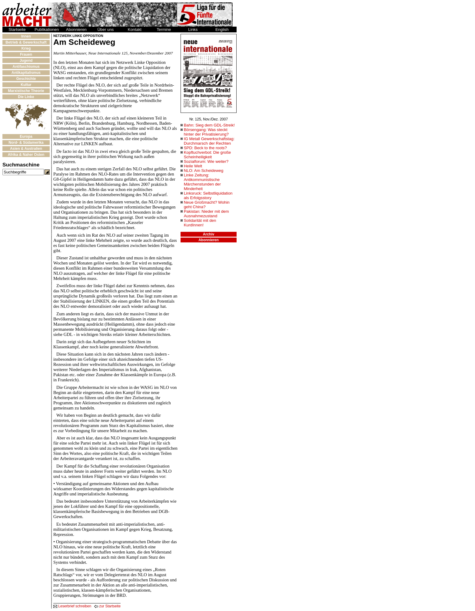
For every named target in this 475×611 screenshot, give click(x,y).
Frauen (26, 54)
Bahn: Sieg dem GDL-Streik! (209, 125)
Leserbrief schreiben (72, 606)
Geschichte (26, 79)
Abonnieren (76, 29)
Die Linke (26, 97)
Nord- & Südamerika (25, 142)
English (222, 29)
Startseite (16, 29)
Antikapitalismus (26, 73)
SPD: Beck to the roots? (205, 148)
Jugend (26, 60)
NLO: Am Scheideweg (203, 170)
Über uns (105, 29)
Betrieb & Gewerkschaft (25, 42)
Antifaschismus (25, 66)
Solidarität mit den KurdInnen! (200, 222)
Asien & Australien (26, 148)
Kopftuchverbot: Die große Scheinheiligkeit (207, 154)
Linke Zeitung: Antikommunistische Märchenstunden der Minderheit (202, 182)
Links (193, 29)
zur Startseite (107, 606)
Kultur (26, 85)
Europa (26, 136)
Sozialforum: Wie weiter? (206, 161)
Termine (164, 29)
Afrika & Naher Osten (26, 155)
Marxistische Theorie (26, 91)
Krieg (26, 48)
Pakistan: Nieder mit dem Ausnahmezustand (206, 213)
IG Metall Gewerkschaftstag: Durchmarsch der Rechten (209, 141)
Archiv (208, 234)
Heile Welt (193, 166)
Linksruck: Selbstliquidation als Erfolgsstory (208, 195)
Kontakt (134, 29)
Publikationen (47, 29)
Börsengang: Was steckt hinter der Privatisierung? (206, 131)
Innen (26, 36)
